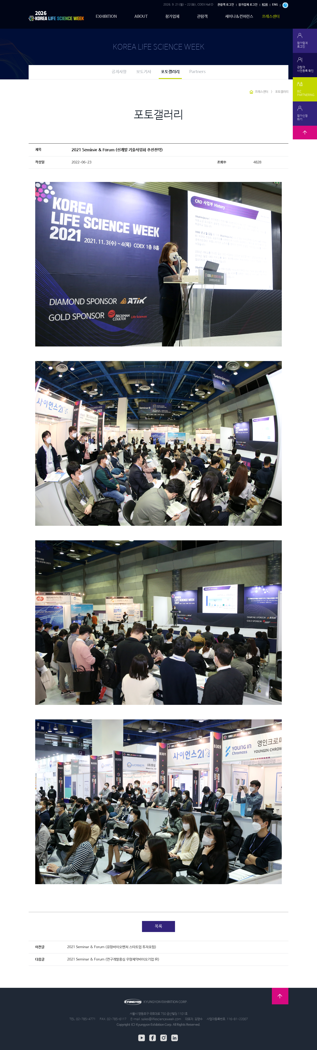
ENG (275, 4)
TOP (305, 138)
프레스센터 (271, 16)
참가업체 (172, 16)
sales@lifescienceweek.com (161, 1019)
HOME (251, 92)
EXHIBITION (106, 16)
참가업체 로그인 (248, 4)
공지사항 (119, 71)
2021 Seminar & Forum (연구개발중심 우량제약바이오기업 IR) (113, 959)
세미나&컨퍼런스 (239, 16)
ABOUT (141, 16)
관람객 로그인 (225, 4)
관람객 (202, 16)
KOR (265, 4)
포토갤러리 (170, 71)
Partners (197, 71)
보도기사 (143, 71)
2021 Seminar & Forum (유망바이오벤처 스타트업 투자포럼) (111, 947)
